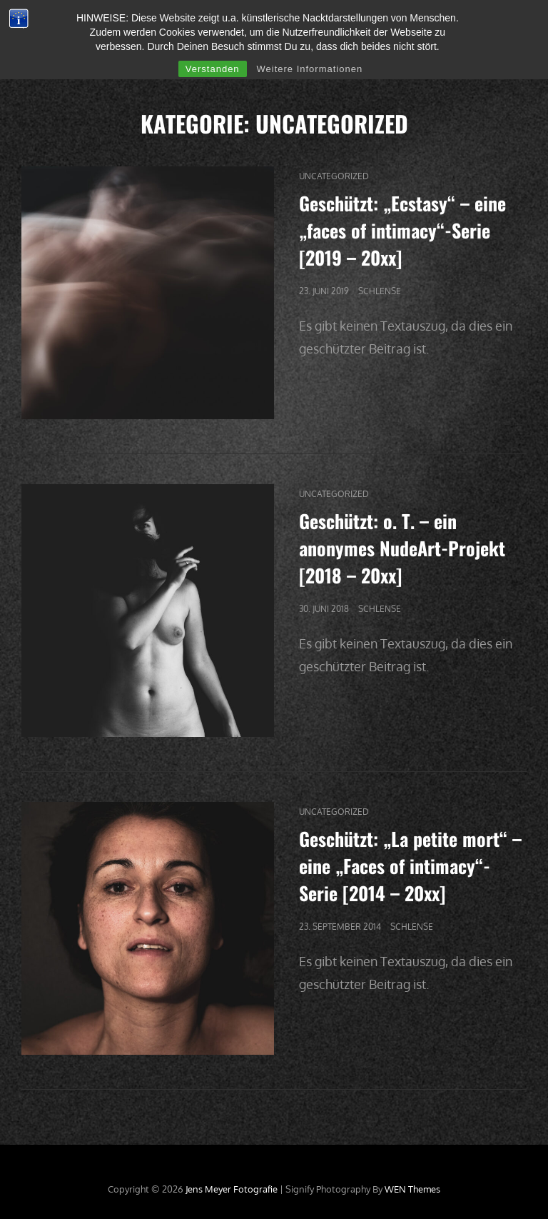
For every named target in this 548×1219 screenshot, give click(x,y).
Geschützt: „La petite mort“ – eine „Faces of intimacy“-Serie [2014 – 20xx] (410, 866)
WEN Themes (412, 1189)
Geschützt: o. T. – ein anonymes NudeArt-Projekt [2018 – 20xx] (402, 548)
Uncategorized (334, 176)
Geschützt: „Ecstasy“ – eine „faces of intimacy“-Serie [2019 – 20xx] (402, 230)
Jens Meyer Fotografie (232, 1189)
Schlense (379, 291)
